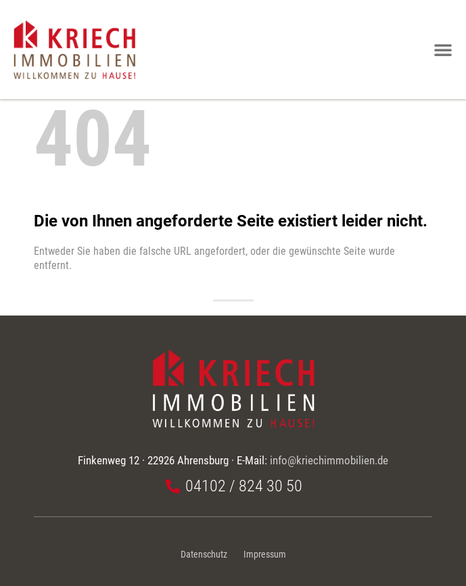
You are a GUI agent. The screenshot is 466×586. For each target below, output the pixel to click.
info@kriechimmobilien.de (329, 460)
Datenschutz (204, 554)
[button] (443, 49)
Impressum (264, 554)
